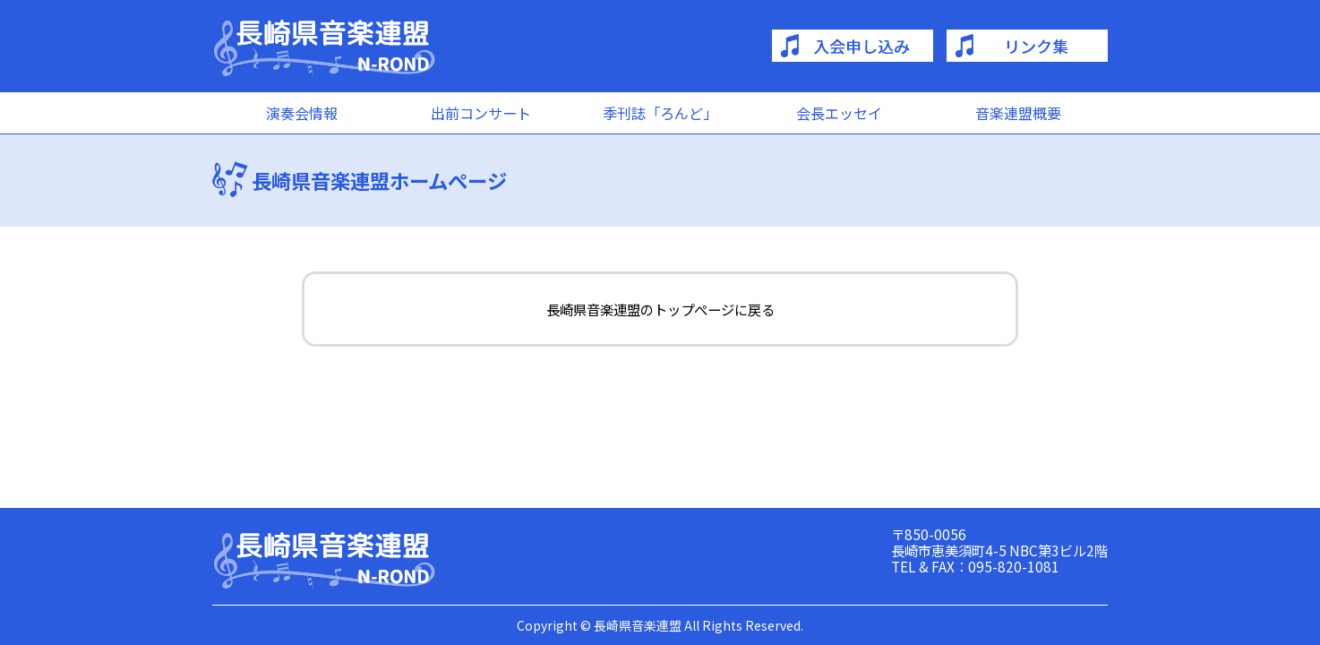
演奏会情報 (302, 113)
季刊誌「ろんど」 (660, 113)
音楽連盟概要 (1018, 113)
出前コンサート (481, 113)
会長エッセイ (839, 113)
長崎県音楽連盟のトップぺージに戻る (660, 309)
